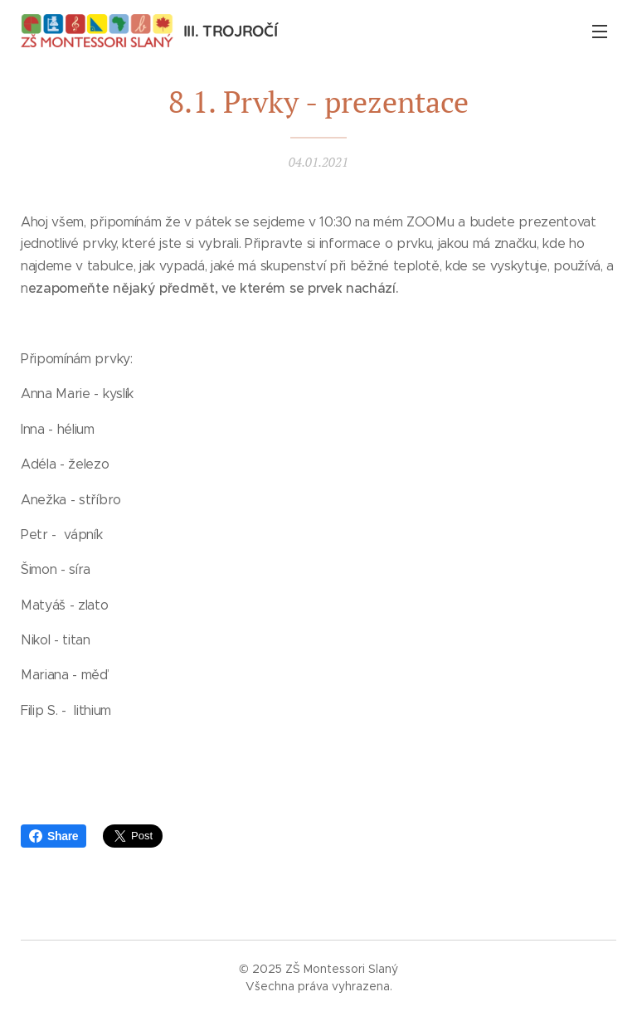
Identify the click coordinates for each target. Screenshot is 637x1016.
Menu (599, 31)
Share (53, 836)
